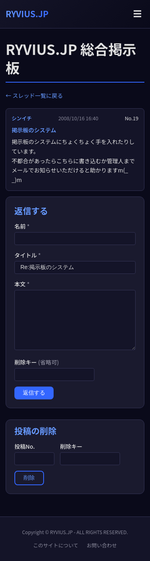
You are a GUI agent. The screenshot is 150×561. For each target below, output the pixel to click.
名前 (22, 226)
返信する (34, 392)
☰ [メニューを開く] (137, 13)
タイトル (27, 255)
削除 (29, 477)
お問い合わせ (102, 545)
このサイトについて (55, 545)
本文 (22, 284)
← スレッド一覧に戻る (34, 95)
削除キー (36, 362)
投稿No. (24, 446)
